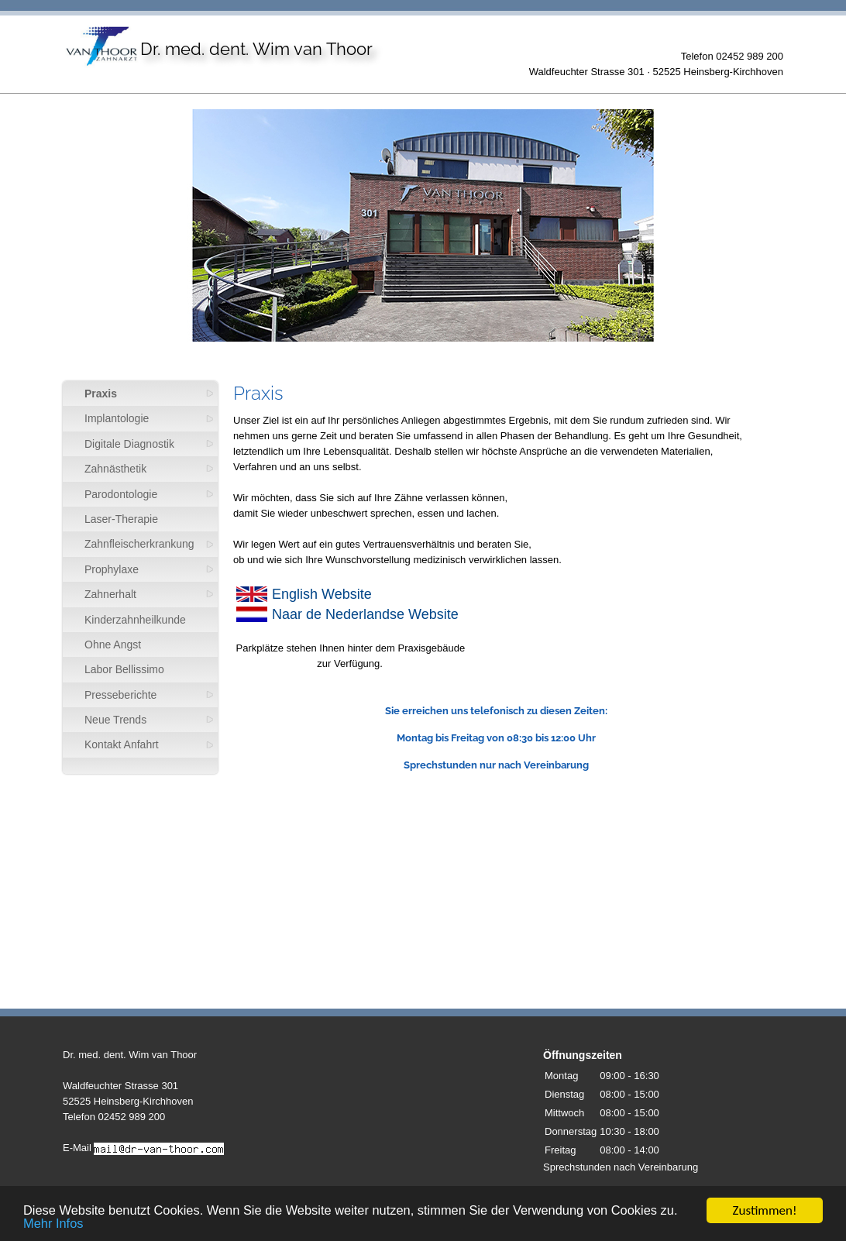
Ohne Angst (112, 644)
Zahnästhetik (115, 468)
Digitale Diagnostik (129, 444)
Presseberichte (120, 695)
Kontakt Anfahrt (121, 744)
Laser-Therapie (121, 519)
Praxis (100, 393)
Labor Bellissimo (124, 669)
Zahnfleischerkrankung (139, 544)
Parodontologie (120, 494)
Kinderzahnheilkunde (135, 620)
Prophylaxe (111, 569)
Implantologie (116, 418)
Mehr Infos (75, 1229)
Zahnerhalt (110, 594)
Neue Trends (115, 719)
